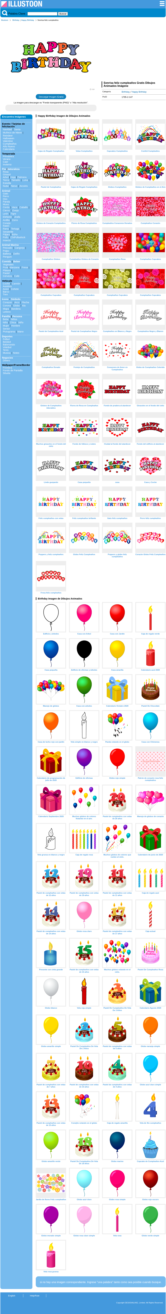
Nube (6, 186)
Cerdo (6, 207)
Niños (14, 319)
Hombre (15, 325)
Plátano (7, 270)
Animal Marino (10, 245)
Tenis (6, 350)
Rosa (6, 171)
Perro (6, 196)
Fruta (6, 267)
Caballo (24, 207)
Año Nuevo (9, 146)
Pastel (6, 273)
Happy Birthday (27, 20)
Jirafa (17, 217)
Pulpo (6, 250)
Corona (7, 305)
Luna (25, 180)
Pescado (7, 247)
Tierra (6, 180)
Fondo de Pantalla (13, 370)
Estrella (7, 183)
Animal (6, 191)
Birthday (15, 20)
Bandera (15, 308)
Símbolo (15, 299)
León (5, 213)
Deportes (7, 336)
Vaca (14, 207)
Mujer (6, 325)
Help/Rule (34, 1295)
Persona (17, 316)
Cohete (15, 289)
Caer (5, 161)
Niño (5, 322)
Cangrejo (19, 247)
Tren (5, 294)
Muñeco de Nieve (12, 132)
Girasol (7, 174)
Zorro (15, 220)
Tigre (13, 213)
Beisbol (7, 342)
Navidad (7, 129)
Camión (16, 283)
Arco (16, 302)
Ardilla (6, 220)
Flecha (25, 302)
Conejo (7, 223)
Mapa (6, 308)
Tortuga (15, 228)
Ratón (6, 225)
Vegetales (8, 264)
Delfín (16, 253)
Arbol (6, 177)
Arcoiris (24, 186)
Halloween (8, 138)
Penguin (7, 256)
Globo (16, 305)
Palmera (22, 177)
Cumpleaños (10, 143)
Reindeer (8, 135)
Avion (6, 289)
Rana (6, 228)
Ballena (7, 253)
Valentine (8, 141)
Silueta (6, 373)
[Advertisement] (133, 52)
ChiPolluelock (18, 237)
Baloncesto (9, 344)
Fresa (25, 267)
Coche (6, 283)
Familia (6, 316)
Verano (7, 159)
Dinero (6, 360)
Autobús (7, 286)
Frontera (7, 367)
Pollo (5, 237)
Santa (17, 129)
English (11, 1295)
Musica (7, 353)
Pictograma (9, 331)
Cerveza (7, 276)
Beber (16, 261)
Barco (6, 291)
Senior (6, 328)
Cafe (16, 276)
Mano (21, 331)
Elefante (7, 217)
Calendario (9, 149)
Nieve (14, 186)
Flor (4, 169)
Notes (16, 353)
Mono (6, 204)
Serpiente (8, 231)
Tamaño (15, 180)
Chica (13, 322)
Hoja (13, 177)
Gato (5, 193)
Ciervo (6, 210)
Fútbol (6, 339)
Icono (5, 299)
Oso (5, 199)
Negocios (7, 357)
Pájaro (6, 234)
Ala (24, 305)
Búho (15, 234)
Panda (6, 201)
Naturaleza (13, 169)
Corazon (7, 302)
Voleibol (7, 347)
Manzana (14, 267)
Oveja (15, 210)
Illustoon (4, 20)
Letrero (7, 311)
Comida (6, 261)
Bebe (6, 319)
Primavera (8, 156)
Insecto (7, 240)
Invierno (7, 164)
